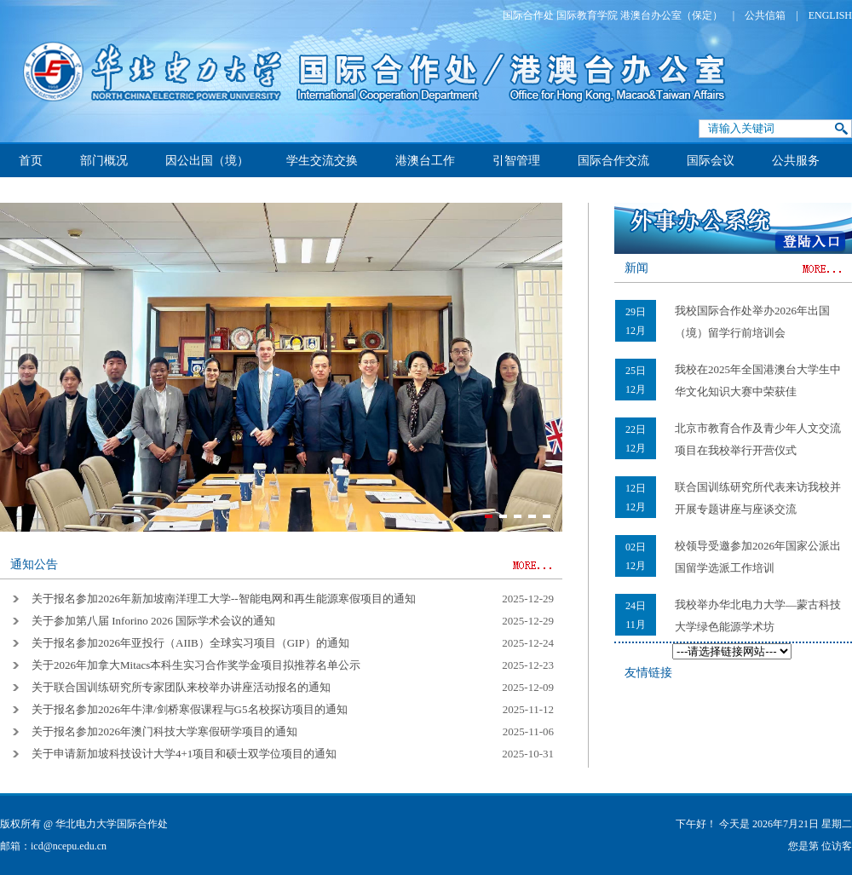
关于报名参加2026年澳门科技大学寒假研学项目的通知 (164, 731)
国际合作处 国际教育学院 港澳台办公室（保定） (612, 15)
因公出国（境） (207, 160)
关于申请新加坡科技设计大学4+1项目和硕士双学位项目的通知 (184, 753)
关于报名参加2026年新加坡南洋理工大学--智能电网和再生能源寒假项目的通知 (224, 598)
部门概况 (104, 160)
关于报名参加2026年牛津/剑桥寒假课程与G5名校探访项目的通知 (190, 709)
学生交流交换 (322, 160)
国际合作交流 (613, 160)
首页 (31, 160)
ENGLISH (830, 15)
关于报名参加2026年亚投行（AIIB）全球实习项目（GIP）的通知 (190, 642)
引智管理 (516, 160)
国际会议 (710, 160)
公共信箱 (765, 15)
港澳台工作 (425, 160)
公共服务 (796, 160)
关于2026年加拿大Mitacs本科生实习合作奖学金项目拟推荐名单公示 (196, 665)
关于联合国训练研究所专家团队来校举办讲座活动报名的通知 (181, 687)
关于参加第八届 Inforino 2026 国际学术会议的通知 (153, 620)
